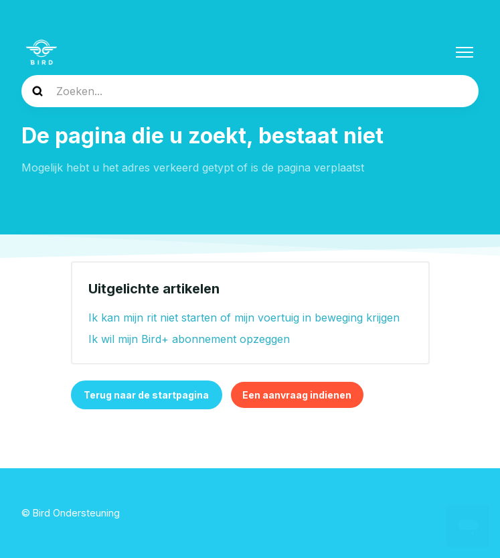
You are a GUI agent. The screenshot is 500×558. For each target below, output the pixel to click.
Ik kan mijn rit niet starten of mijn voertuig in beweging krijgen (244, 317)
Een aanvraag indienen (296, 395)
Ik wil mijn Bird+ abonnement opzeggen (189, 339)
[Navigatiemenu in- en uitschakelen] (464, 52)
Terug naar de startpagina (146, 395)
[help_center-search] (250, 91)
